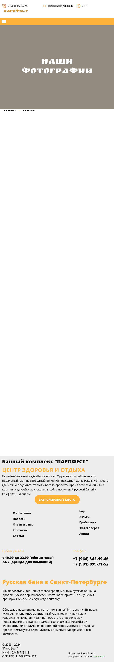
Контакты (20, 530)
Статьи (18, 536)
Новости (19, 519)
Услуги (84, 517)
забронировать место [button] (57, 500)
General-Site (99, 656)
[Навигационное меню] (4, 21)
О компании (22, 513)
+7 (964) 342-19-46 (91, 558)
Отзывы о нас (23, 524)
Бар (82, 511)
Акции (84, 534)
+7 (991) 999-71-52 (91, 564)
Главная (10, 111)
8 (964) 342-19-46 (18, 5)
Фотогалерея (89, 528)
